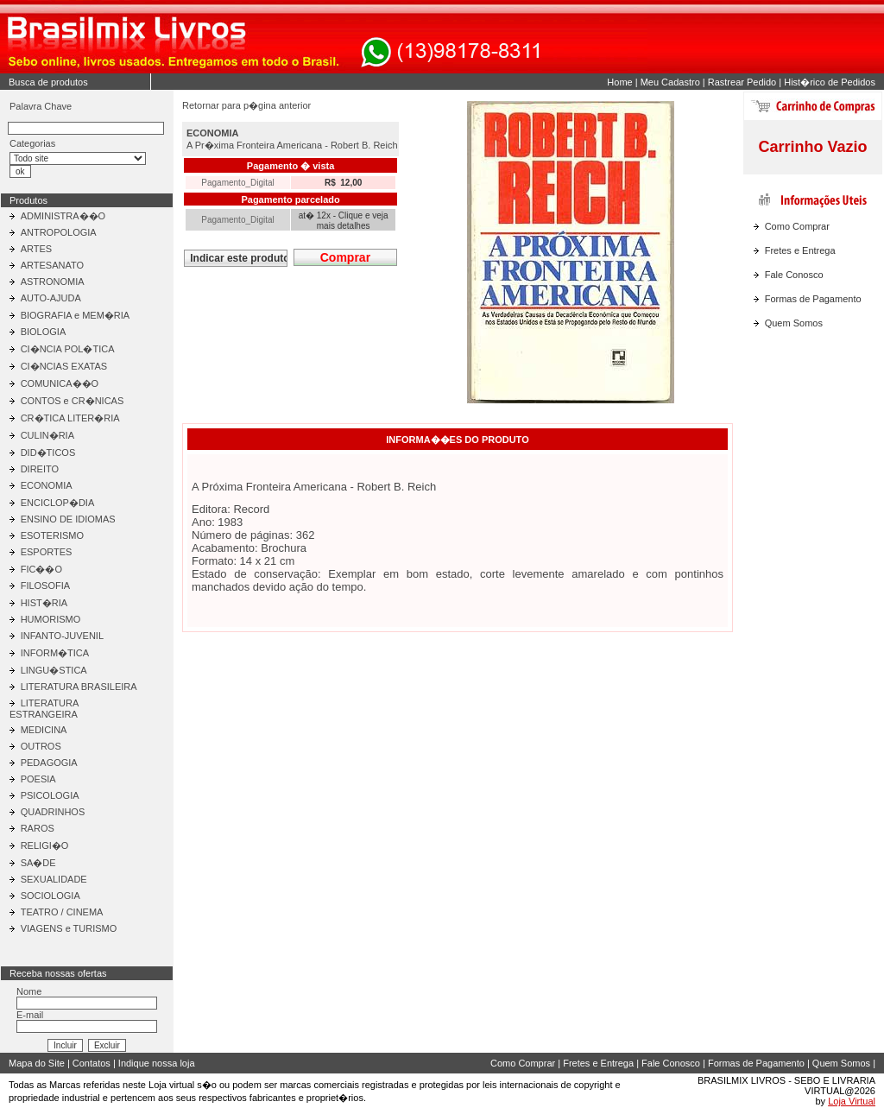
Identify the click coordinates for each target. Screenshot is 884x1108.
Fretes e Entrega (800, 250)
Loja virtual (171, 1085)
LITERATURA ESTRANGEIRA (44, 708)
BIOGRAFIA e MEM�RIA (75, 315)
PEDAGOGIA (49, 762)
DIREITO (40, 469)
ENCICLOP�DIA (58, 502)
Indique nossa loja (156, 1063)
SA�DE (38, 863)
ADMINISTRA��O (63, 216)
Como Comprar (797, 226)
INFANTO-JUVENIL (62, 635)
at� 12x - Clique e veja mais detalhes (343, 221)
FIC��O (41, 569)
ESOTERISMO (52, 535)
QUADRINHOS (53, 812)
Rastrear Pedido (742, 82)
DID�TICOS (48, 452)
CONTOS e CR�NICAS (72, 401)
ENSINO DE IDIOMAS (68, 519)
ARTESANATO (52, 265)
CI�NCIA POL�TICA (68, 349)
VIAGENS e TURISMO (69, 928)
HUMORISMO (51, 619)
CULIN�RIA (47, 435)
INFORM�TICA (55, 653)
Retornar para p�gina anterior (246, 105)
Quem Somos (794, 323)
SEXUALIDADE (54, 879)
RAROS (37, 828)
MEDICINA (44, 730)
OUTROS (41, 746)
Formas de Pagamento (813, 299)
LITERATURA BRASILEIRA (79, 686)
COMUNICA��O (59, 383)
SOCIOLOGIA (50, 895)
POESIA (38, 779)
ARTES (36, 249)
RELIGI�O (45, 845)
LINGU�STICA (54, 670)
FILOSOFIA (45, 585)
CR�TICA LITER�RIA (70, 418)
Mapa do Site (37, 1063)
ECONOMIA (47, 485)
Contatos (91, 1063)
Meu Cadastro (670, 82)
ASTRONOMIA (53, 281)
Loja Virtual (851, 1101)
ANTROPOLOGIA (59, 232)
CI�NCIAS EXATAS (64, 366)
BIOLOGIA (43, 331)
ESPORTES (47, 552)
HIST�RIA (44, 603)
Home (619, 82)
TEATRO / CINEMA (62, 912)
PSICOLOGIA (50, 795)
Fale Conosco (794, 274)
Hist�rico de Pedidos (829, 82)
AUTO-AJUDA (51, 298)
